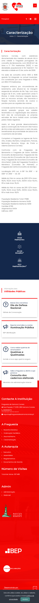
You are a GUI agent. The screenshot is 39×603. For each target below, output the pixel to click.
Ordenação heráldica (12, 433)
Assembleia (8, 455)
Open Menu (35, 19)
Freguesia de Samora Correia (13, 404)
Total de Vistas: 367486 (11, 474)
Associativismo (9, 436)
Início (12, 36)
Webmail (7, 495)
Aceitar (25, 599)
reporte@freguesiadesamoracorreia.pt (19, 414)
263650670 (7, 410)
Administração (9, 492)
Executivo (7, 452)
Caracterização (10, 440)
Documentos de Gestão (13, 462)
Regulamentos (9, 459)
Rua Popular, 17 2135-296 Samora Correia (19, 407)
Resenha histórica (10, 430)
